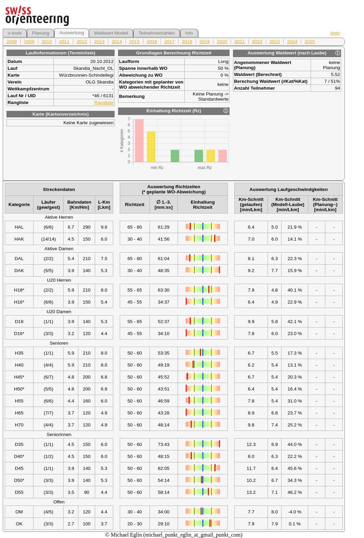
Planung (40, 33)
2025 (309, 41)
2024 (292, 41)
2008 (11, 41)
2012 (82, 41)
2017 (169, 41)
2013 (99, 41)
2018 (187, 41)
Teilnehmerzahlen (157, 33)
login (335, 33)
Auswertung (72, 32)
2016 (152, 41)
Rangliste (104, 102)
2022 (257, 41)
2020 (222, 41)
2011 (64, 41)
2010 (47, 41)
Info (189, 33)
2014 (117, 41)
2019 (204, 41)
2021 (239, 41)
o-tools (15, 33)
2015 (134, 41)
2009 (29, 41)
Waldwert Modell (111, 33)
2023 (275, 41)
